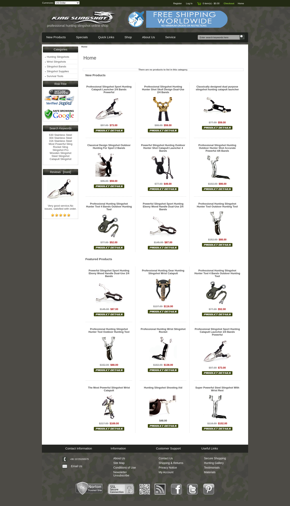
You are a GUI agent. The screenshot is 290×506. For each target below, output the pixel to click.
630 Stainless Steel (60, 134)
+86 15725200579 (79, 459)
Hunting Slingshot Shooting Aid (163, 387)
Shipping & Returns (171, 463)
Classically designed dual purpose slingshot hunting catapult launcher (217, 88)
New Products (56, 37)
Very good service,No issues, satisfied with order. (61, 204)
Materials (210, 472)
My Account (166, 472)
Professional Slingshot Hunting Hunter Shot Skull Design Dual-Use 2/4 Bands (163, 89)
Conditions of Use (124, 467)
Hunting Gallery (214, 463)
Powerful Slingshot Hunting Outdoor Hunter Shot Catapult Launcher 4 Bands (163, 148)
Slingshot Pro (60, 149)
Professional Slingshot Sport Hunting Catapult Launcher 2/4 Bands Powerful (109, 89)
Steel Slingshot (60, 156)
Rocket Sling (60, 146)
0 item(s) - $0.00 (208, 3)
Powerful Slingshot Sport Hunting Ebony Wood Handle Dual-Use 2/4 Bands (163, 206)
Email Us (76, 466)
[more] (66, 172)
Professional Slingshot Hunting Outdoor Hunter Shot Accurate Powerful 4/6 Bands (217, 148)
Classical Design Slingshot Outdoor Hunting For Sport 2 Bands (109, 146)
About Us (148, 37)
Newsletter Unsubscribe (121, 474)
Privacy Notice (168, 467)
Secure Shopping (215, 458)
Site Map (119, 463)
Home (241, 3)
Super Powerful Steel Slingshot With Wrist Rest (217, 389)
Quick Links (106, 37)
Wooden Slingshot (60, 153)
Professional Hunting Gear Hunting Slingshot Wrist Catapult (163, 272)
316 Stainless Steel (60, 140)
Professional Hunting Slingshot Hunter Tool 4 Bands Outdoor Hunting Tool (109, 206)
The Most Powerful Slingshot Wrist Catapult (109, 389)
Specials (82, 37)
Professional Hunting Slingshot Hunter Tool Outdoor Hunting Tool (217, 205)
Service (170, 37)
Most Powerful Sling (60, 143)
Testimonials (212, 467)
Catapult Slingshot (60, 159)
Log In (189, 3)
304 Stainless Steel (60, 137)
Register (177, 3)
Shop (128, 37)
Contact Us (166, 458)
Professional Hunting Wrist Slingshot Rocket (163, 330)
